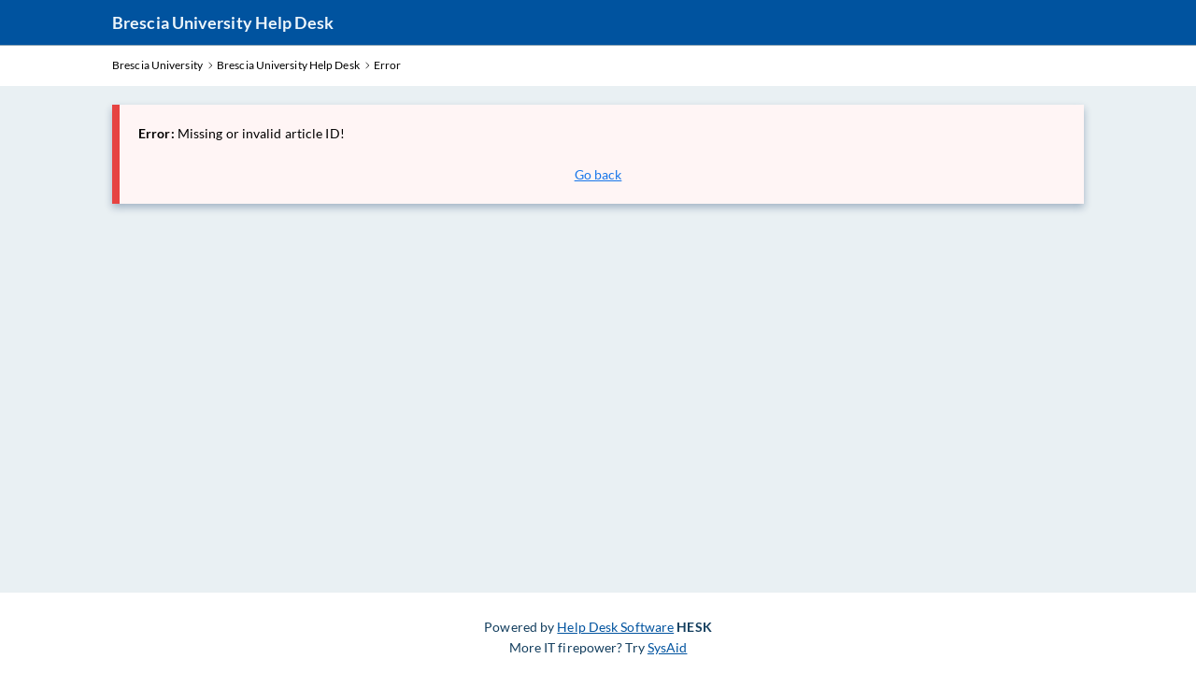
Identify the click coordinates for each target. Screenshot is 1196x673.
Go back (598, 174)
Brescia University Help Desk (223, 22)
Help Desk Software (615, 627)
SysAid (668, 647)
